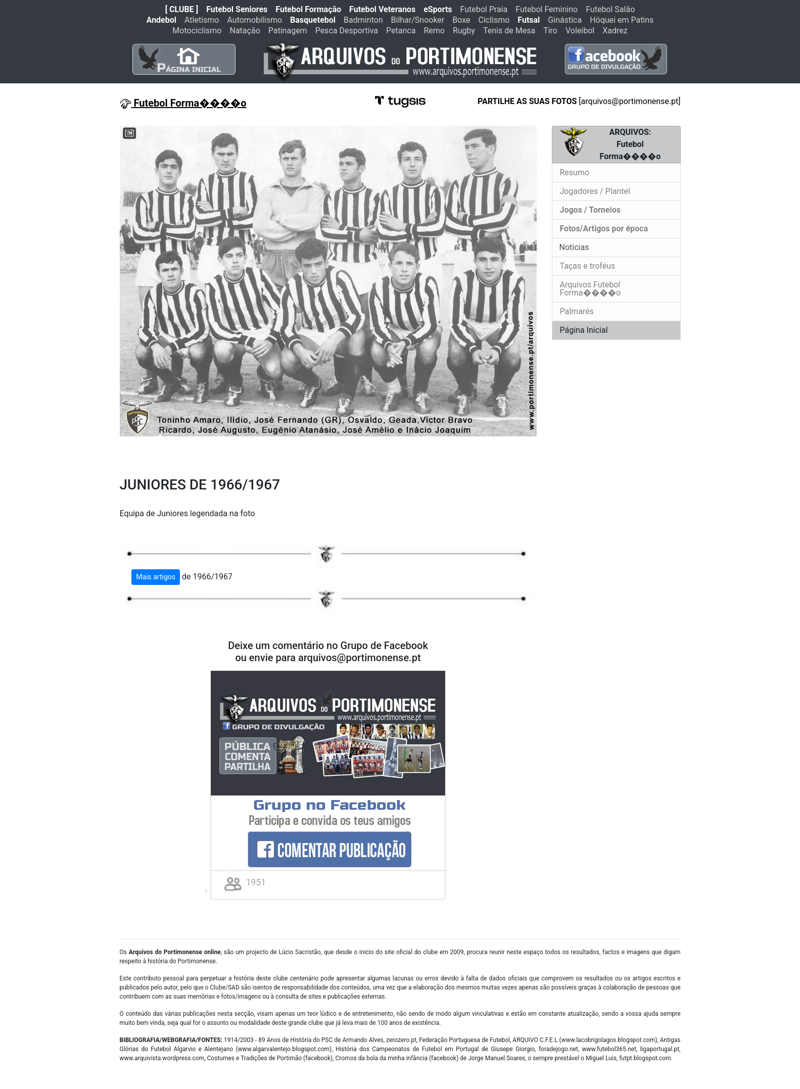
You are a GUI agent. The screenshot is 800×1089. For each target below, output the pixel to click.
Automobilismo (254, 20)
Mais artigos (155, 577)
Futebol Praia (484, 9)
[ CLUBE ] (181, 9)
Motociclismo (196, 30)
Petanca (400, 30)
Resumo (575, 172)
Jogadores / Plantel (595, 191)
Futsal (528, 20)
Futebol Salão (610, 9)
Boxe (461, 20)
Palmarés (577, 311)
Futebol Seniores (236, 9)
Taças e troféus (588, 266)
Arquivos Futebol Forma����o (590, 289)
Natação (245, 30)
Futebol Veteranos (382, 9)
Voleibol (580, 30)
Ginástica (565, 20)
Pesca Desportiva (346, 30)
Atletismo (201, 20)
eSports (437, 9)
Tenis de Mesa (509, 30)
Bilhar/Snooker (418, 20)
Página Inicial (584, 330)
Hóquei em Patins (621, 20)
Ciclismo (493, 20)
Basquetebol (313, 20)
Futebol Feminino (546, 9)
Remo (434, 30)
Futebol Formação (308, 9)
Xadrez (614, 30)
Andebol (161, 20)
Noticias (573, 247)
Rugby (464, 30)
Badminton (363, 20)
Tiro (550, 30)
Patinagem (287, 30)
